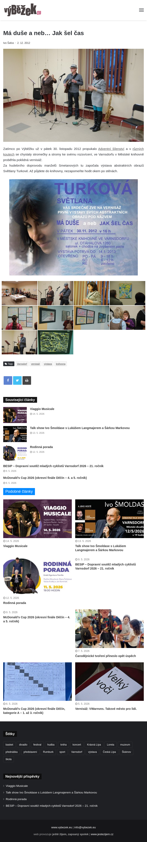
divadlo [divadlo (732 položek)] (23, 744)
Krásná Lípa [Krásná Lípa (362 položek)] (94, 744)
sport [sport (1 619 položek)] (62, 751)
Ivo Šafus (8, 42)
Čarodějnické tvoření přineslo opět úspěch (105, 656)
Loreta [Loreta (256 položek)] (110, 744)
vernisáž (35, 364)
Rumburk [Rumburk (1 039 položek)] (48, 751)
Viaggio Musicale (42, 409)
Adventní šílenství (111, 149)
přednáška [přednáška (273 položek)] (12, 751)
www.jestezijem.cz (102, 834)
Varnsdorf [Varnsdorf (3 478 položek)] (76, 751)
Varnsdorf (22, 364)
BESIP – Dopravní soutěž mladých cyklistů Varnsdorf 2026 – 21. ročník (53, 466)
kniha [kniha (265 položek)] (63, 744)
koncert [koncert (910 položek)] (77, 744)
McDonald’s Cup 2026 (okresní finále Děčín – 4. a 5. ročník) (45, 477)
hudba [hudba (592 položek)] (50, 744)
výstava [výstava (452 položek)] (92, 751)
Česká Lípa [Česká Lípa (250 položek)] (109, 751)
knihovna (60, 364)
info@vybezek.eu (85, 827)
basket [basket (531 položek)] (9, 744)
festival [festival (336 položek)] (37, 744)
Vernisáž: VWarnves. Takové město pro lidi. (106, 708)
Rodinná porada (41, 447)
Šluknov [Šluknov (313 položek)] (126, 751)
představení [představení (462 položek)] (30, 751)
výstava (48, 364)
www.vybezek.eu (61, 827)
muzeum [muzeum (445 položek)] (125, 744)
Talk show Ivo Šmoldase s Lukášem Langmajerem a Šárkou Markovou (80, 428)
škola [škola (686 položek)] (9, 759)
